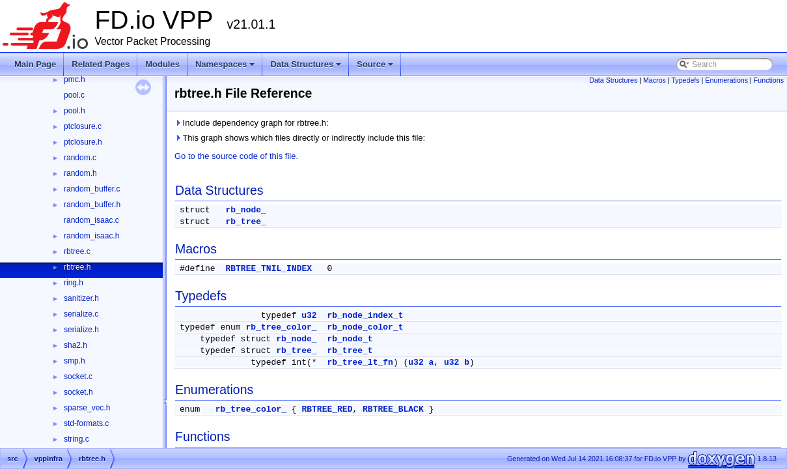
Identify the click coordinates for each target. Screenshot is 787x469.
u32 (308, 315)
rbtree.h (77, 267)
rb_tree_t (349, 351)
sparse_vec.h (87, 407)
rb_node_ (245, 210)
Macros (654, 80)
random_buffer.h (92, 204)
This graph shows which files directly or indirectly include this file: (299, 138)
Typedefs (685, 80)
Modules (162, 64)
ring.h (73, 282)
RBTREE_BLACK (393, 409)
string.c (76, 439)
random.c (80, 157)
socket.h (78, 392)
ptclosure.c (83, 126)
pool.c (74, 95)
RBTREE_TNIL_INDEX (268, 269)
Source (376, 67)
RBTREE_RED (326, 409)
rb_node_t (349, 339)
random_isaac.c (91, 220)
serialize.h (81, 329)
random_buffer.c (92, 188)
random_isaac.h (91, 235)
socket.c (78, 376)
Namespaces (226, 67)
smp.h (74, 360)
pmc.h (74, 79)
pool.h (74, 110)
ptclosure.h (83, 142)
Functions (769, 80)
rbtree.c (77, 251)
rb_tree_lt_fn (360, 362)
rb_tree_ (245, 222)
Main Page (35, 64)
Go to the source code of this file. (236, 156)
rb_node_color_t (365, 327)
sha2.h (75, 345)
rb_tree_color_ (280, 327)
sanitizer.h (81, 298)
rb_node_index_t (365, 315)
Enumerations (726, 80)
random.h (80, 173)
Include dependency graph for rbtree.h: (251, 123)
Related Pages (101, 64)
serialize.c (81, 314)
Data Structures (306, 67)
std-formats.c (86, 423)
